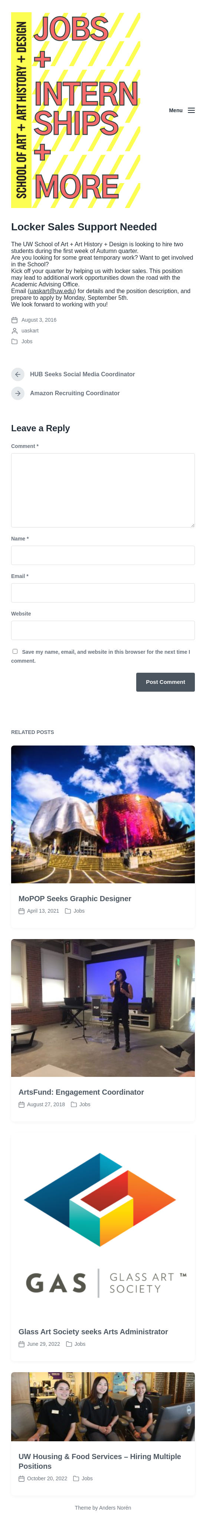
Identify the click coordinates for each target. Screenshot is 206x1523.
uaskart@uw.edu (52, 291)
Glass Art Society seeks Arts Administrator (93, 1367)
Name (20, 539)
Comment (25, 446)
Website (21, 614)
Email (20, 576)
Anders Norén (115, 1508)
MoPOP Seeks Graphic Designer (75, 933)
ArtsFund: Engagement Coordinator (81, 1127)
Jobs (27, 341)
